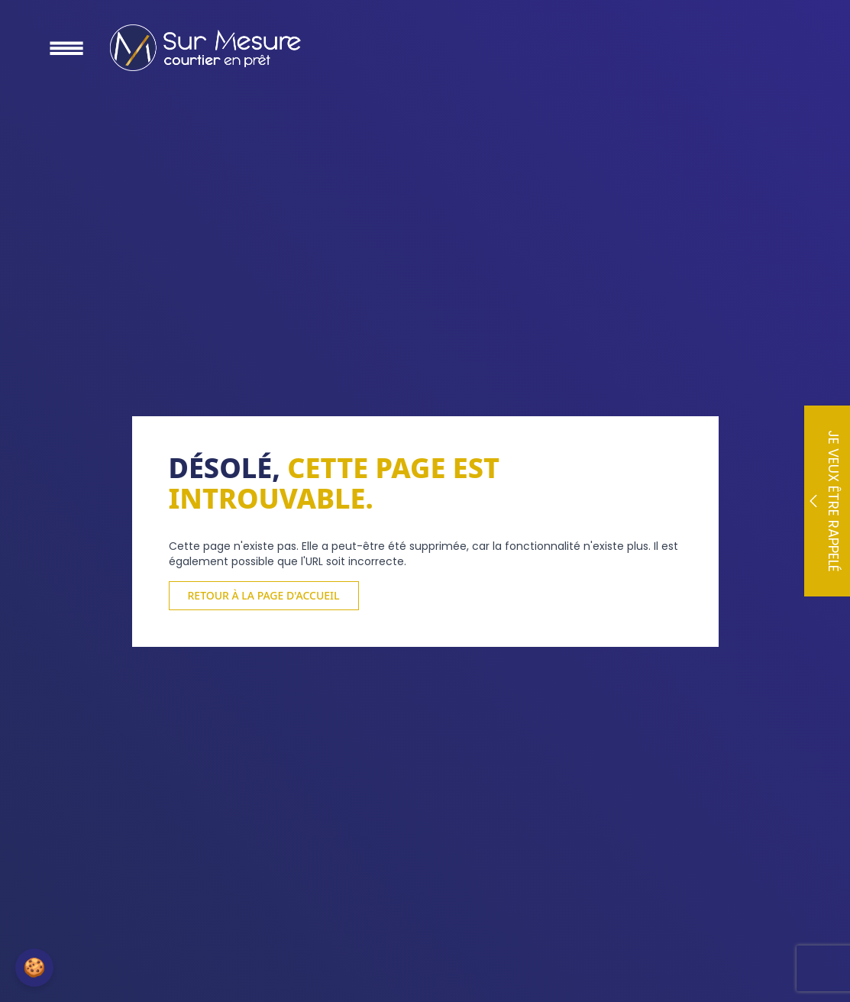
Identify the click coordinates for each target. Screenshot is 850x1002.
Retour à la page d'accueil (264, 595)
